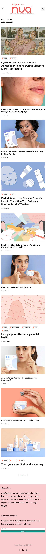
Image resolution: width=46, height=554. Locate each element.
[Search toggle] (43, 9)
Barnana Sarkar (6, 250)
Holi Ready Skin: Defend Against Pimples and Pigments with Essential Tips (20, 246)
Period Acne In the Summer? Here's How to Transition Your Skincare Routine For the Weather (21, 201)
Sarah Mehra (6, 341)
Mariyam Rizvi (6, 72)
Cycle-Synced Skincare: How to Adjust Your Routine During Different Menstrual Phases (22, 65)
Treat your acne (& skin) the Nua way (22, 464)
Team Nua (5, 290)
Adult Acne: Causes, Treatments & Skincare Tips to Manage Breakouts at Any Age (23, 110)
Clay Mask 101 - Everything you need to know (20, 420)
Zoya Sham (5, 115)
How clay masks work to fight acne (16, 287)
